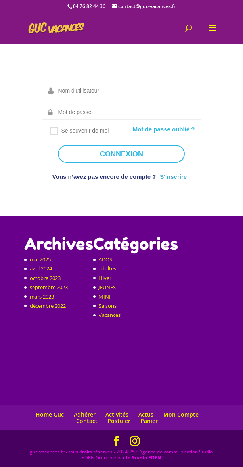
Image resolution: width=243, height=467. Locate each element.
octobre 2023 (45, 278)
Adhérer (85, 414)
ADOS (105, 259)
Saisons (108, 305)
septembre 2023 (49, 287)
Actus (145, 414)
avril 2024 (41, 268)
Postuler (118, 421)
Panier (149, 421)
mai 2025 (40, 259)
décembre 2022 (48, 305)
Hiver (105, 278)
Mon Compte (181, 414)
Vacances (110, 314)
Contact (87, 421)
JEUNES (107, 287)
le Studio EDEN (143, 457)
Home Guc (50, 414)
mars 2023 (42, 296)
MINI (105, 296)
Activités (116, 414)
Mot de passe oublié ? (164, 129)
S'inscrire (173, 176)
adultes (107, 268)
